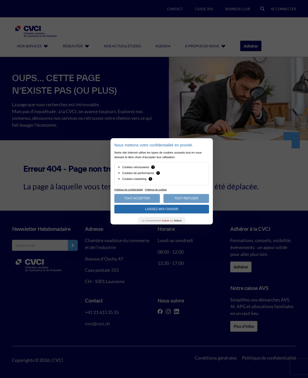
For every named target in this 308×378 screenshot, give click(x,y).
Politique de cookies (156, 189)
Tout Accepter (137, 198)
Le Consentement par (162, 220)
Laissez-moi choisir (161, 209)
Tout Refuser (186, 198)
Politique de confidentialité (128, 189)
